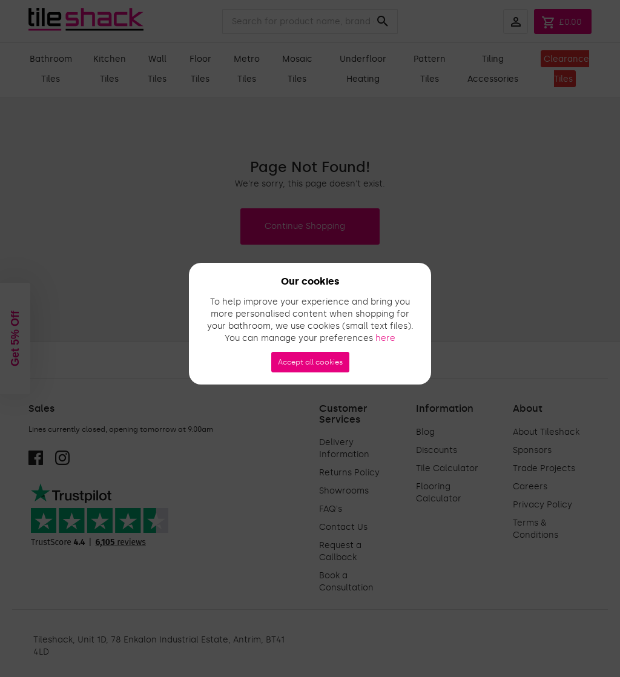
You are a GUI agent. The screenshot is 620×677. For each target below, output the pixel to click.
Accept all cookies (310, 362)
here (385, 338)
